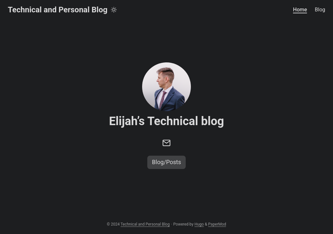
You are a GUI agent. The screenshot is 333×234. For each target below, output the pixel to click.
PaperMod (217, 224)
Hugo (199, 224)
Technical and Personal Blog (57, 9)
